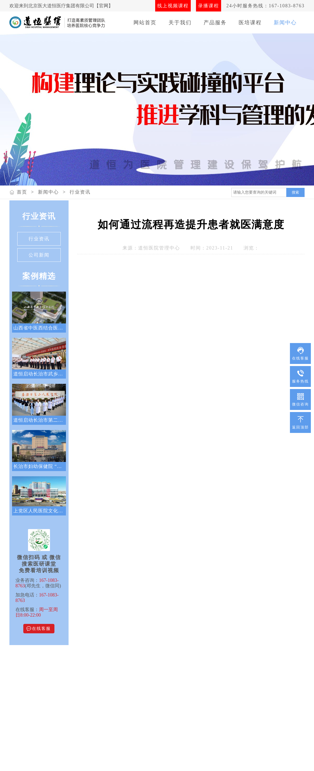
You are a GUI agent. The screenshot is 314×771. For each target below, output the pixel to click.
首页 (22, 192)
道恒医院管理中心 (159, 248)
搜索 (295, 192)
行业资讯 (80, 192)
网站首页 (144, 22)
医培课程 (250, 22)
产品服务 (215, 22)
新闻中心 (285, 22)
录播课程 (208, 5)
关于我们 (180, 22)
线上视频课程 (173, 5)
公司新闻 (39, 255)
